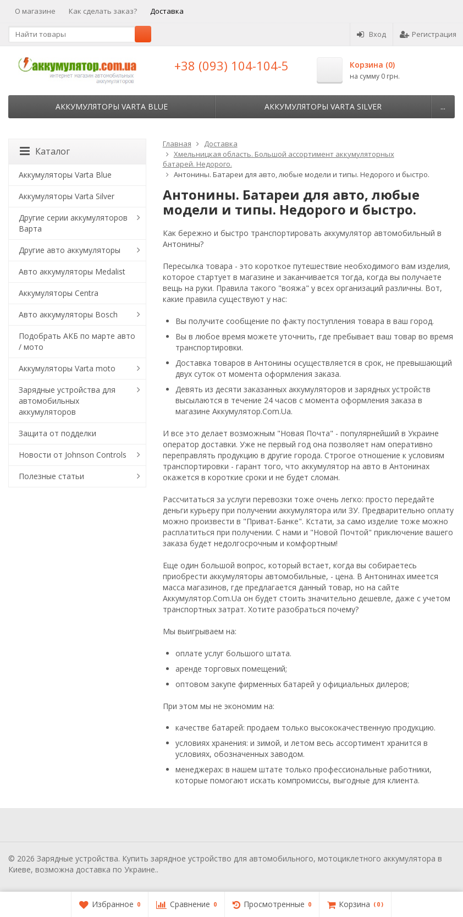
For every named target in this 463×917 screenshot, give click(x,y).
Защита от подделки (57, 433)
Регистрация (428, 34)
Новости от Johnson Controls (72, 454)
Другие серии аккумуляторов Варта (73, 223)
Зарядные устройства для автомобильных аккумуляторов (67, 401)
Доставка (167, 11)
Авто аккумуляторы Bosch (68, 314)
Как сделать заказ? (103, 11)
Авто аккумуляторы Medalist (72, 271)
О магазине (35, 11)
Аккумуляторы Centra (58, 293)
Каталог (45, 151)
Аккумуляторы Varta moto (67, 368)
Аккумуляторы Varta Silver (323, 106)
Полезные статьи (51, 476)
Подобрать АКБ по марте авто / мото (77, 341)
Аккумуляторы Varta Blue (112, 106)
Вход (371, 34)
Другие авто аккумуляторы (69, 250)
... (442, 106)
